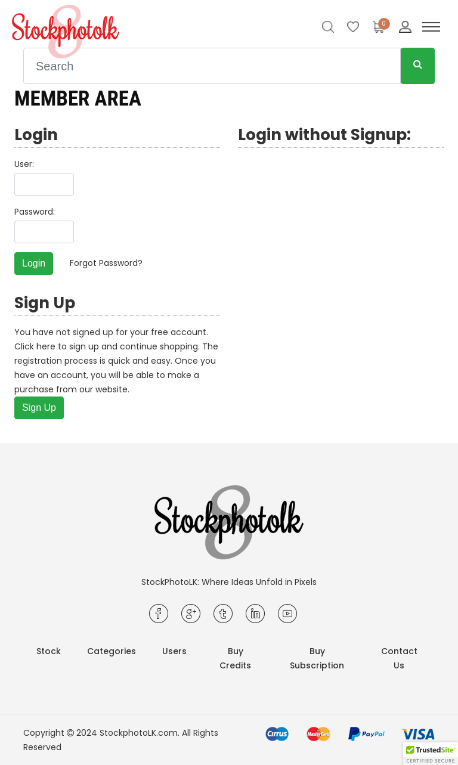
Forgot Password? (106, 263)
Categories (111, 651)
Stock (48, 651)
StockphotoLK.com (139, 733)
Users (174, 651)
